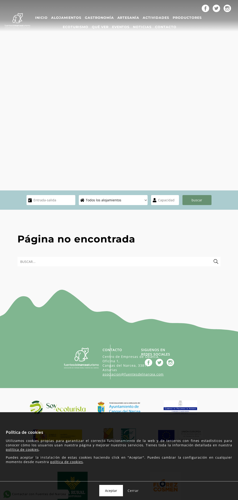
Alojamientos (66, 18)
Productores (187, 18)
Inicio (41, 18)
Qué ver (100, 27)
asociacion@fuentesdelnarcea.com (133, 374)
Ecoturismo (75, 27)
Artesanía (128, 18)
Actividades (156, 18)
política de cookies (22, 449)
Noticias (142, 27)
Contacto (165, 27)
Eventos (121, 27)
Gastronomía (99, 18)
